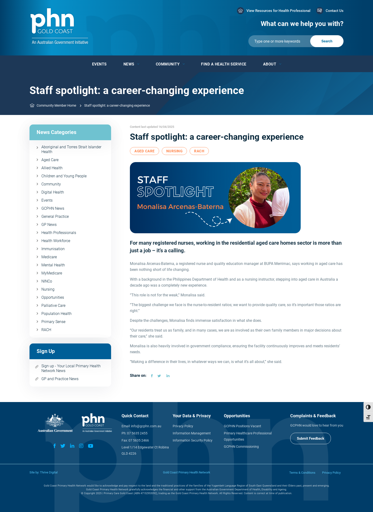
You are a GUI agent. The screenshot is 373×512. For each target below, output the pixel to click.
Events (99, 64)
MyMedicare (51, 273)
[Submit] (296, 41)
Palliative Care (53, 305)
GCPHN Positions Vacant (242, 426)
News (128, 64)
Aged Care (50, 160)
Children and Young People (64, 176)
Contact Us (335, 11)
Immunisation (53, 249)
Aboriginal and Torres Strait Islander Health (71, 149)
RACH (46, 330)
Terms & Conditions (302, 472)
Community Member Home (56, 105)
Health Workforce (55, 241)
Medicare (49, 257)
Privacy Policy (183, 426)
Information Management (192, 433)
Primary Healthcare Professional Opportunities (248, 436)
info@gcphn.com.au (146, 426)
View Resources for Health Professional (278, 11)
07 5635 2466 (138, 440)
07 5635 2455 (137, 433)
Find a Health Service (223, 64)
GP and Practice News (60, 379)
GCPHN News (52, 208)
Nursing (47, 289)
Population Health (56, 313)
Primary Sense (53, 321)
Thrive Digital (49, 472)
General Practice (55, 216)
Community (168, 64)
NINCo (46, 281)
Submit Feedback (310, 438)
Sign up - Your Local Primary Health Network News (71, 368)
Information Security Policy (192, 440)
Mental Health (53, 265)
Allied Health (52, 168)
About (269, 64)
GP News (49, 224)
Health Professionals (58, 232)
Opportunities (52, 297)
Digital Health (52, 192)
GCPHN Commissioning (241, 446)
